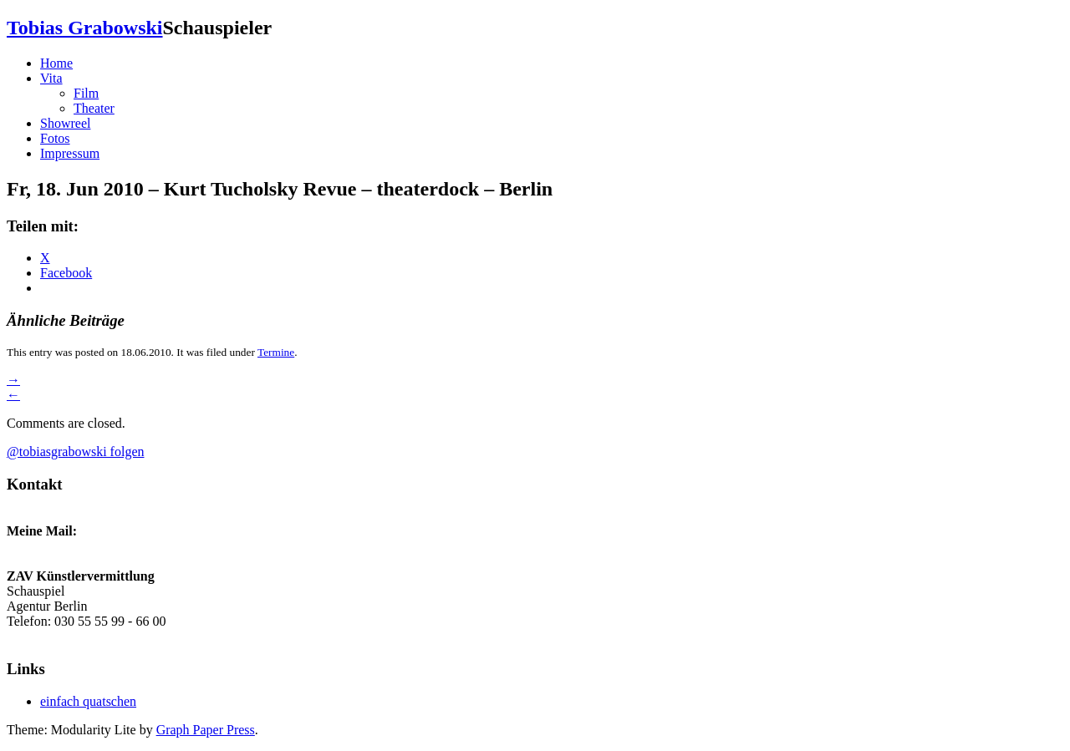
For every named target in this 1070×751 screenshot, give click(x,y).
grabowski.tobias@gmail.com (87, 546)
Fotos (55, 138)
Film (86, 93)
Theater (94, 108)
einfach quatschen (88, 701)
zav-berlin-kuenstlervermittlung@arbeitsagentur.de (143, 636)
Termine (275, 352)
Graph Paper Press (205, 730)
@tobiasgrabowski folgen (75, 451)
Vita (51, 78)
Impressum (69, 153)
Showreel (65, 123)
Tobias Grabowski (85, 27)
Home (56, 63)
